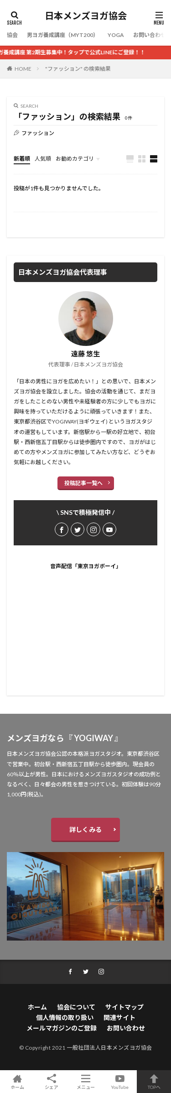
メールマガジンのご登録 (61, 1028)
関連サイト (119, 1017)
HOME (23, 68)
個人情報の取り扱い (64, 1017)
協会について (76, 1007)
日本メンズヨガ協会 (86, 16)
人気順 (43, 158)
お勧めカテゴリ (75, 158)
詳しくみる (85, 829)
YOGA (116, 34)
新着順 (22, 158)
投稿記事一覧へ (83, 483)
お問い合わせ (149, 34)
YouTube (120, 1081)
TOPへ (154, 1081)
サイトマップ (124, 1007)
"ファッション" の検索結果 (78, 68)
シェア (51, 1082)
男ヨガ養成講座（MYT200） (62, 34)
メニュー (85, 1081)
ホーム (37, 1007)
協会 (12, 34)
